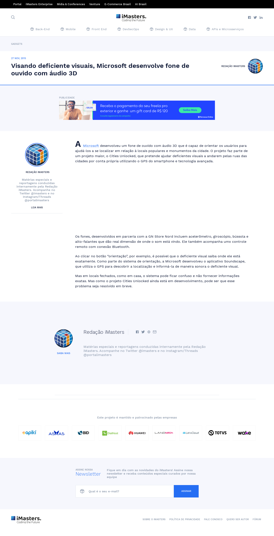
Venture (94, 4)
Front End (96, 29)
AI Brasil (140, 4)
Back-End (40, 29)
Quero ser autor (237, 519)
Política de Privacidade (184, 519)
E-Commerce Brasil (117, 4)
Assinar (186, 491)
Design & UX (161, 29)
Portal (17, 4)
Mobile (68, 29)
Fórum (257, 519)
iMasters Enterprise (39, 4)
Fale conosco (213, 519)
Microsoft (91, 146)
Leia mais (37, 207)
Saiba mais (63, 353)
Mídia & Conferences (71, 4)
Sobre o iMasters (154, 519)
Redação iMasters (233, 66)
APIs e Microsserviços (225, 29)
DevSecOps (128, 29)
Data (190, 29)
